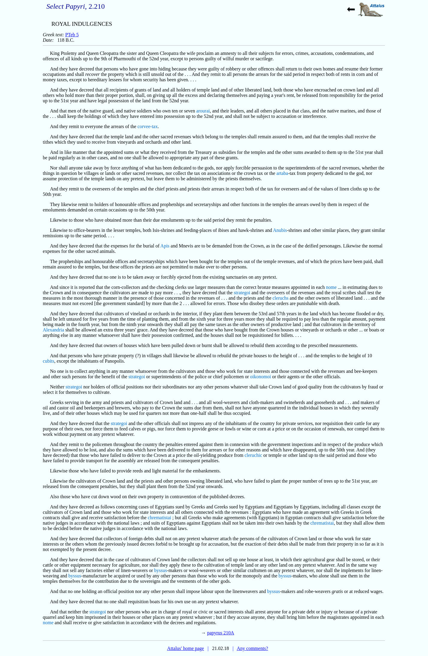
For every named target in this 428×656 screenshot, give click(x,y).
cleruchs (280, 298)
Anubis (280, 230)
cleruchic (253, 455)
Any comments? (252, 648)
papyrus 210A (220, 632)
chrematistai (159, 517)
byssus (160, 570)
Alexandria (53, 329)
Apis (164, 245)
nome (331, 287)
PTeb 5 (72, 34)
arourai (203, 110)
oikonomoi (260, 376)
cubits (48, 361)
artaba (282, 173)
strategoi (242, 292)
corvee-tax (148, 126)
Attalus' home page (185, 648)
